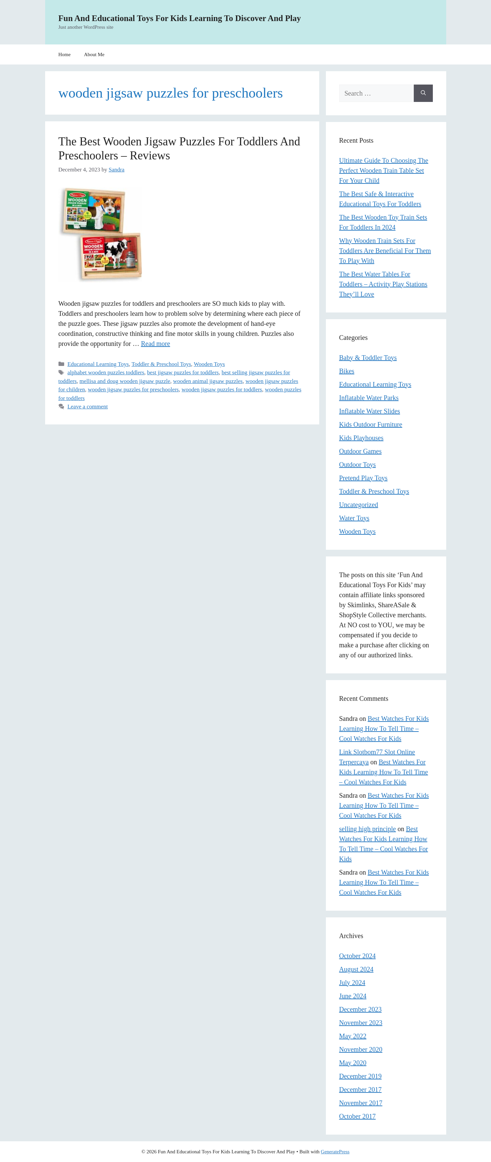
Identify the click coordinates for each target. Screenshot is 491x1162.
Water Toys (354, 518)
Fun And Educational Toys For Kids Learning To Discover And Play (179, 18)
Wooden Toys (209, 364)
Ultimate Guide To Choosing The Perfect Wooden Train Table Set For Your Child (383, 170)
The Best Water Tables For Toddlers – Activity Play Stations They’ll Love (383, 284)
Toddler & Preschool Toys (161, 364)
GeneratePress (335, 1151)
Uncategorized (358, 504)
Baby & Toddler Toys (368, 357)
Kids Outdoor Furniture (370, 424)
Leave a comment (88, 406)
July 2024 (352, 982)
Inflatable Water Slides (369, 411)
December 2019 (360, 1076)
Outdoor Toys (357, 464)
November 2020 (360, 1049)
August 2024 (356, 969)
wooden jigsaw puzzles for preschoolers (133, 389)
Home (64, 54)
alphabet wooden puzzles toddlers (106, 372)
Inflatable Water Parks (369, 397)
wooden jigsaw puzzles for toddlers (221, 389)
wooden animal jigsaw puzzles (208, 381)
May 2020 (353, 1062)
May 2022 (353, 1036)
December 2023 (360, 1009)
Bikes (347, 371)
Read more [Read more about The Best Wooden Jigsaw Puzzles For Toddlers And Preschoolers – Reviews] (155, 343)
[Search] (423, 93)
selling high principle (367, 828)
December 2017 (360, 1089)
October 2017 (357, 1116)
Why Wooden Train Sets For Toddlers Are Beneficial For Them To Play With (385, 250)
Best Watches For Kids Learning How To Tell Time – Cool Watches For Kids (384, 728)
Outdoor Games (360, 451)
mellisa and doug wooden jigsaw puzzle (125, 381)
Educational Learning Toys (98, 364)
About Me (94, 54)
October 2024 (357, 955)
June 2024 (353, 996)
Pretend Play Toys (363, 478)
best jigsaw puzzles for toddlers (183, 372)
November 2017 (360, 1103)
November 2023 (360, 1022)
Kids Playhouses (361, 437)
